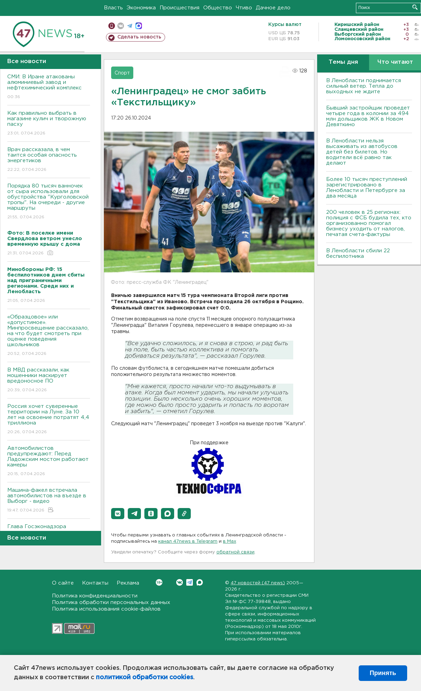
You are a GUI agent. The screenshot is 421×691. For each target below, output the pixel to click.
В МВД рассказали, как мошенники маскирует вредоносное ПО (48, 380)
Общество (217, 8)
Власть (113, 8)
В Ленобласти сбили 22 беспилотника (358, 253)
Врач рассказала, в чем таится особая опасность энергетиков (48, 160)
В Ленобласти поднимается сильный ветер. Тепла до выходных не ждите (363, 86)
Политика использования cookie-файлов (106, 609)
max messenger (138, 26)
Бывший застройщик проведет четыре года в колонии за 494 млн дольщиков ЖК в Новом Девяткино (368, 116)
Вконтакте (159, 582)
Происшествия (179, 8)
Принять (383, 673)
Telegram (189, 582)
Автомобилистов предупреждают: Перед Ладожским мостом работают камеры (48, 461)
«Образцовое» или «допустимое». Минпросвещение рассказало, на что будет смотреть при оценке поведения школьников (48, 336)
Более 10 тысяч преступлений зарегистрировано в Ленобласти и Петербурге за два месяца (366, 187)
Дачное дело (273, 8)
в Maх (229, 541)
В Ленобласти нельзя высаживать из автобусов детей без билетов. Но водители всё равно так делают (361, 152)
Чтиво (244, 8)
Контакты (95, 583)
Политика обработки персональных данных (111, 602)
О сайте (63, 583)
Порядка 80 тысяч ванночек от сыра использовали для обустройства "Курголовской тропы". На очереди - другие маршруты (48, 202)
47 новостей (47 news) (258, 583)
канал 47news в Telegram (187, 541)
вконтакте (120, 26)
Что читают (395, 62)
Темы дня (343, 62)
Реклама (128, 583)
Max (199, 582)
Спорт (122, 73)
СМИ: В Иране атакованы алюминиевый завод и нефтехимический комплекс (48, 87)
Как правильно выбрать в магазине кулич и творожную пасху (48, 123)
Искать (415, 7)
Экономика (141, 8)
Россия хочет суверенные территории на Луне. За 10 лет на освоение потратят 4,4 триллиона (48, 419)
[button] (117, 513)
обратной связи (235, 552)
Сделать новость (139, 37)
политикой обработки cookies (144, 677)
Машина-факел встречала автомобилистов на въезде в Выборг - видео (48, 500)
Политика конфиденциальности (94, 596)
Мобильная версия (111, 26)
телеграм (129, 26)
